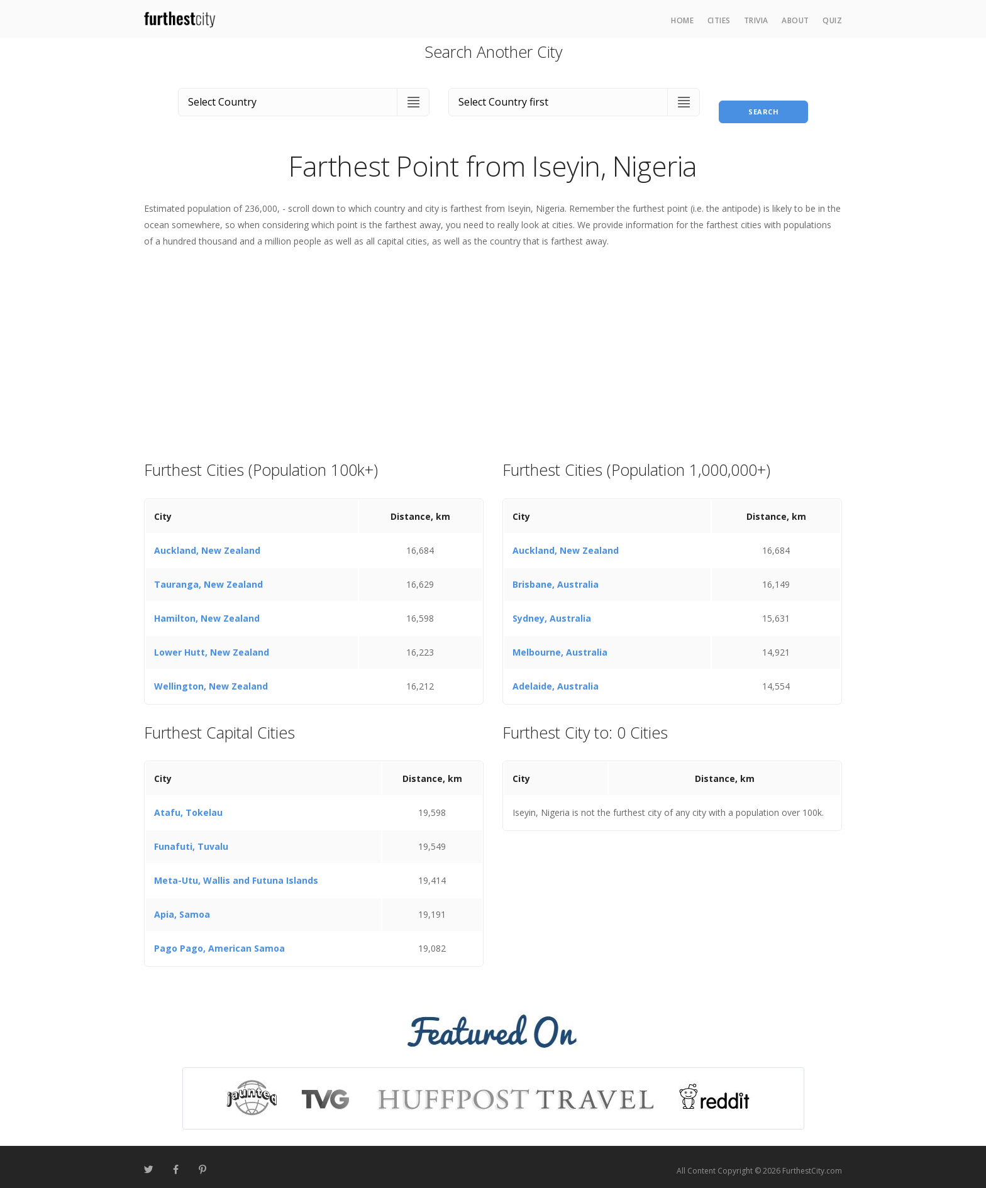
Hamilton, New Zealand (207, 611)
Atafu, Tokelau (188, 805)
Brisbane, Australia (555, 577)
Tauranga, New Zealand (208, 577)
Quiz (832, 20)
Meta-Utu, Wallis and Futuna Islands (236, 873)
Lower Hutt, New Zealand (211, 645)
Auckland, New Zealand (207, 543)
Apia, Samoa (182, 907)
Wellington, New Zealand (211, 679)
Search (763, 99)
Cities (719, 20)
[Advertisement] (493, 347)
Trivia (756, 20)
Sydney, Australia (551, 611)
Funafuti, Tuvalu (191, 839)
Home (682, 20)
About (795, 20)
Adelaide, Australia (555, 679)
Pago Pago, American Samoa (219, 941)
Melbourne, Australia (559, 645)
